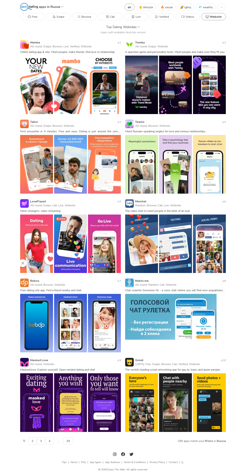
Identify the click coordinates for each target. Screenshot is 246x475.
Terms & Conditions (135, 462)
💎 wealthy (206, 7)
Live (136, 17)
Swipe (58, 17)
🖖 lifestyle (146, 7)
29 (68, 441)
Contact (173, 462)
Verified (162, 17)
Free (32, 17)
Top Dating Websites (123, 27)
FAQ (83, 462)
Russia (221, 441)
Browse (84, 17)
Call (110, 17)
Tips (64, 462)
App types (95, 462)
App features (112, 462)
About (73, 462)
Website (213, 17)
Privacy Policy (157, 462)
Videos (187, 17)
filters (209, 441)
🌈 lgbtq (185, 7)
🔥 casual (167, 7)
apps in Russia (51, 7)
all (129, 7)
